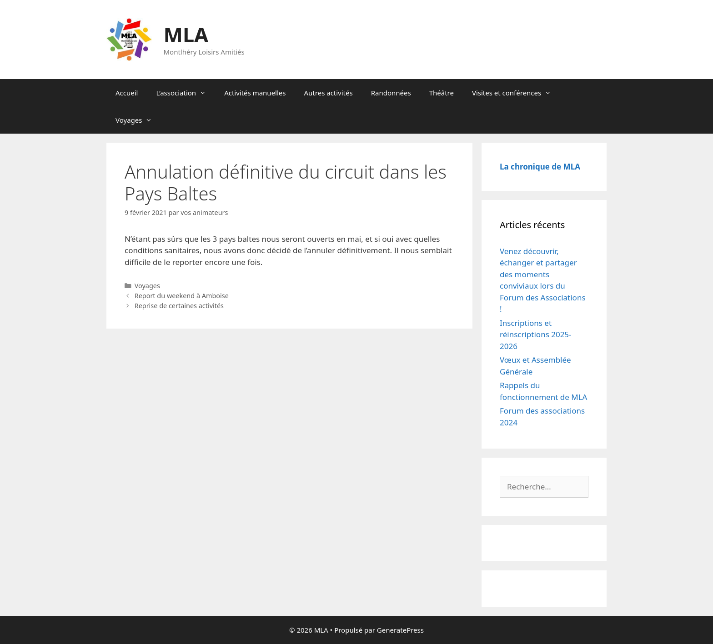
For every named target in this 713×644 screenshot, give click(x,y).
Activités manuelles (255, 92)
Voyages (138, 120)
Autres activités (328, 92)
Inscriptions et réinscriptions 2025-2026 (536, 334)
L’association (185, 92)
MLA (186, 34)
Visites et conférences (516, 92)
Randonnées (391, 92)
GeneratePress (400, 629)
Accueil (126, 92)
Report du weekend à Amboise (182, 295)
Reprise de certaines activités (179, 305)
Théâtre (441, 92)
